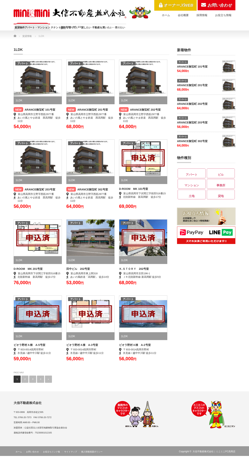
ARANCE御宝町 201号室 (92, 114)
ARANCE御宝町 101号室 (40, 114)
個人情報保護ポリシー (92, 457)
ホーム (166, 15)
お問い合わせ (219, 5)
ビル (221, 178)
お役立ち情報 (223, 15)
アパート (22, 68)
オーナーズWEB (178, 5)
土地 (192, 199)
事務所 (221, 189)
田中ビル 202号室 (78, 273)
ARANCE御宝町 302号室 (92, 194)
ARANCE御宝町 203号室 (40, 194)
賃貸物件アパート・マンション (43, 29)
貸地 (221, 199)
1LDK (19, 105)
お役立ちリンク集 (51, 457)
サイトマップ (70, 457)
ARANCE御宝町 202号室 (145, 114)
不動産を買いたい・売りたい (162, 29)
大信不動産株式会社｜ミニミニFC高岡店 (214, 456)
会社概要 (183, 15)
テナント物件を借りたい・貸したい (104, 31)
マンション (191, 189)
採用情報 (201, 15)
